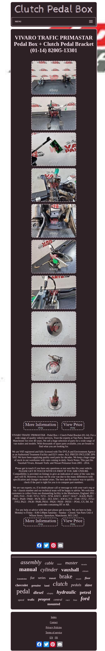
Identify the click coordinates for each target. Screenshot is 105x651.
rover (59, 564)
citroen (85, 571)
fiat (32, 578)
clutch (60, 583)
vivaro (50, 593)
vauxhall (70, 569)
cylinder (49, 569)
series (42, 578)
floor (87, 578)
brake (65, 576)
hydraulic (66, 592)
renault (78, 579)
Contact (54, 622)
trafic (31, 599)
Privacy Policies (54, 627)
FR (56, 637)
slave (88, 585)
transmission (22, 579)
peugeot (44, 599)
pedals (76, 585)
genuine (36, 585)
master (71, 562)
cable (49, 563)
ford (85, 598)
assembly (31, 562)
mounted (53, 604)
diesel (38, 592)
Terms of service (53, 632)
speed (21, 599)
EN (51, 637)
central (58, 599)
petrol (85, 592)
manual (28, 569)
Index (54, 617)
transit (52, 578)
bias (75, 600)
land (46, 585)
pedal (23, 591)
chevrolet (21, 585)
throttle (84, 564)
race (68, 600)
